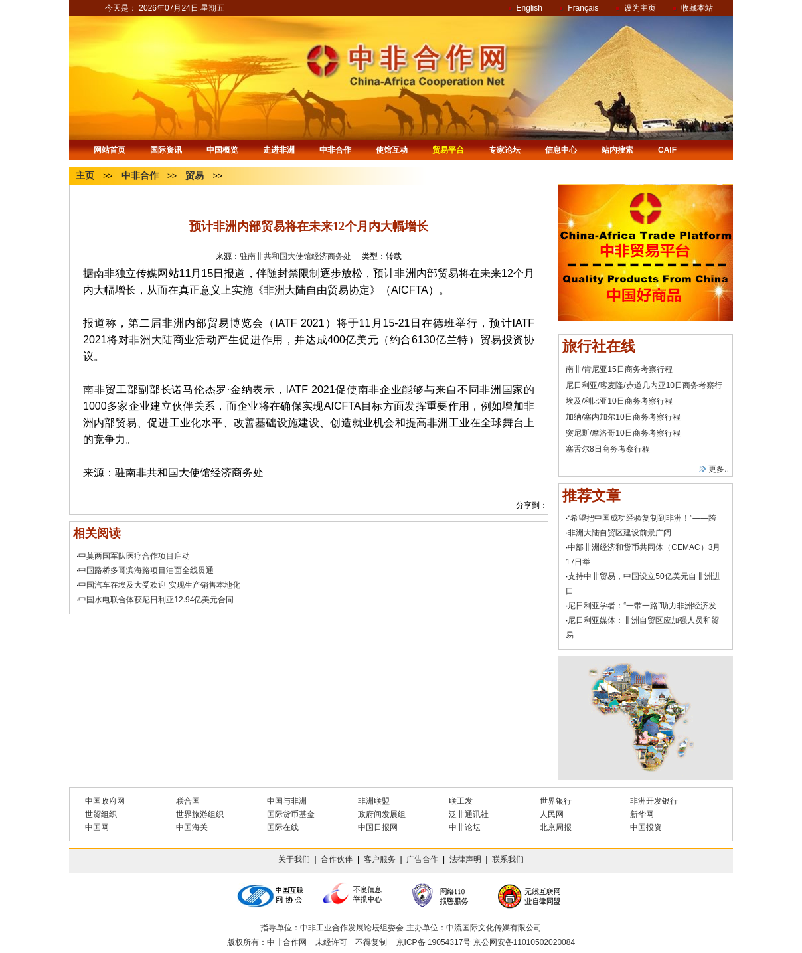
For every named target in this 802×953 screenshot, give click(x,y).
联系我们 (508, 859)
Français (583, 8)
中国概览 (222, 150)
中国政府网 (105, 801)
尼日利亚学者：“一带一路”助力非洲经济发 (642, 605)
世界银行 (556, 801)
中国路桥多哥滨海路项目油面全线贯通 (146, 570)
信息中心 (561, 150)
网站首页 (109, 150)
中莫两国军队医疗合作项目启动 (134, 556)
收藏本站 (697, 8)
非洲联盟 (374, 801)
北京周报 (556, 827)
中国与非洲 (287, 801)
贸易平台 (448, 150)
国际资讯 (166, 150)
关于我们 (294, 859)
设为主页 (640, 8)
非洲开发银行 (654, 801)
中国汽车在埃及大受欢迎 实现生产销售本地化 (159, 585)
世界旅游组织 (200, 814)
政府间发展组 (382, 814)
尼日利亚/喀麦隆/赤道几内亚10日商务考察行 (644, 385)
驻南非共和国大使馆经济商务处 (295, 256)
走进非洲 (279, 150)
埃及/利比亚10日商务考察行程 (619, 401)
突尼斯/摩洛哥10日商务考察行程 (623, 433)
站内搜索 (617, 150)
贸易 (194, 175)
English (529, 8)
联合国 (188, 801)
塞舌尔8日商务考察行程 (608, 449)
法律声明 (465, 859)
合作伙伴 (337, 859)
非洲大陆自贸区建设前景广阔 (619, 532)
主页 (85, 175)
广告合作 (422, 859)
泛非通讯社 (469, 814)
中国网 (97, 827)
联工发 (461, 801)
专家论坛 (505, 150)
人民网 (552, 814)
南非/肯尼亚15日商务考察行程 (619, 369)
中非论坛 (465, 827)
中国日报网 (378, 827)
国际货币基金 (291, 814)
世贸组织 (101, 814)
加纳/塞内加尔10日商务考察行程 (623, 417)
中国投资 (646, 827)
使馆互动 (392, 150)
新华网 (642, 814)
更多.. (714, 469)
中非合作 (335, 150)
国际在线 (283, 827)
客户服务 (380, 859)
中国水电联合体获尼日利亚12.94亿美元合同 (156, 599)
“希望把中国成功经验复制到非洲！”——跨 (642, 518)
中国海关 (192, 827)
